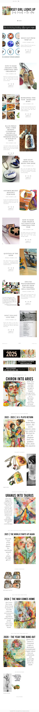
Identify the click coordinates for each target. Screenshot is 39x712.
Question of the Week (11, 254)
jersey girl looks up (19, 710)
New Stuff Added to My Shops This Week (28, 161)
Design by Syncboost (25, 710)
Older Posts (34, 343)
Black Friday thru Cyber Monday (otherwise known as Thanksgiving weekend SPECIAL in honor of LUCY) (10, 133)
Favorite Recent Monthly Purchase (11, 192)
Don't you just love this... (10, 316)
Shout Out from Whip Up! (28, 39)
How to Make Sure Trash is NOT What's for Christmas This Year (28, 223)
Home (20, 343)
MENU (19, 20)
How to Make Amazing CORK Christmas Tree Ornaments (11, 68)
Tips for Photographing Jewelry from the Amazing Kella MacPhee (28, 285)
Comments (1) (28, 241)
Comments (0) (28, 51)
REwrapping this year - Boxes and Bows (28, 99)
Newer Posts (4, 343)
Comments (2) (10, 85)
